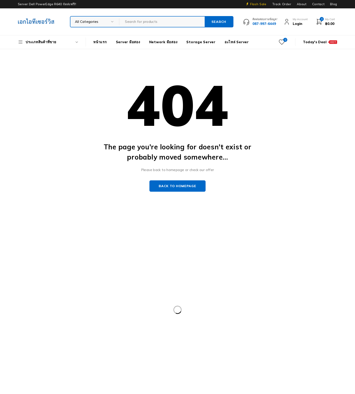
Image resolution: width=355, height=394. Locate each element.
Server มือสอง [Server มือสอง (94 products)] (146, 364)
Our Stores (34, 263)
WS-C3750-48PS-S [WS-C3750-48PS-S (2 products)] (317, 364)
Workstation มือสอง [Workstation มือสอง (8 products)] (276, 364)
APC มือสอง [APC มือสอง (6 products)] (30, 317)
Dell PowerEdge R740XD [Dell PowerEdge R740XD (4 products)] (85, 336)
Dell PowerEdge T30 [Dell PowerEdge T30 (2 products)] (175, 336)
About (301, 4)
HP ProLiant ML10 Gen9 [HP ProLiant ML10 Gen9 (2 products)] (40, 355)
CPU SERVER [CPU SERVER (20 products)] (95, 317)
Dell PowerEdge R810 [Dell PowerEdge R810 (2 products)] (131, 336)
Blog (333, 4)
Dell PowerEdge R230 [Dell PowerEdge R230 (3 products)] (296, 317)
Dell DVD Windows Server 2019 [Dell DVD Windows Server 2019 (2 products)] (141, 317)
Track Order (281, 4)
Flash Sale (258, 4)
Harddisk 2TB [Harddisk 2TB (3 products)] (145, 345)
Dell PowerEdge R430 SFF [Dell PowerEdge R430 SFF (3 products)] (86, 327)
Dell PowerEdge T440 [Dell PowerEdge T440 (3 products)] (306, 336)
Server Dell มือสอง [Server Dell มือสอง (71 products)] (36, 364)
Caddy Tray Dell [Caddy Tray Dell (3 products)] (62, 317)
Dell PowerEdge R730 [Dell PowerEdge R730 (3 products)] (228, 327)
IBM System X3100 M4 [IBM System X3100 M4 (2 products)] (179, 355)
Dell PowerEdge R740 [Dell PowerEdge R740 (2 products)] (38, 336)
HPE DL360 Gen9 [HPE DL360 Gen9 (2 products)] (256, 345)
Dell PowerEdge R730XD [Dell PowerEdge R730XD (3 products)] (274, 327)
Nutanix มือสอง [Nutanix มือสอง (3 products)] (243, 355)
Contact (318, 4)
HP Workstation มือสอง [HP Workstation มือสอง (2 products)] (87, 355)
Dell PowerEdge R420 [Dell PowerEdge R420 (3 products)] (38, 327)
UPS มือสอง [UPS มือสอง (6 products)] (241, 364)
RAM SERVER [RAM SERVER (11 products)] (300, 355)
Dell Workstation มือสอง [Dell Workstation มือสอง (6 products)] (40, 345)
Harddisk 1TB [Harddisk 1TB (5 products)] (113, 345)
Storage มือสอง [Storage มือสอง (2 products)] (179, 364)
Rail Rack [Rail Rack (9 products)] (273, 355)
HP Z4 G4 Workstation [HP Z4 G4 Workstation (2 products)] (133, 355)
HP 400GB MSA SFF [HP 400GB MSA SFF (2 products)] (217, 345)
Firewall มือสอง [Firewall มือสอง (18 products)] (81, 345)
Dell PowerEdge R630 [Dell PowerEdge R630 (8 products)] (183, 327)
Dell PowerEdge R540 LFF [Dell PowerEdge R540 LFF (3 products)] (136, 327)
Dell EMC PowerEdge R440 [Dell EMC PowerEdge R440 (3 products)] (248, 317)
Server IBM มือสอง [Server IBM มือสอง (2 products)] (111, 364)
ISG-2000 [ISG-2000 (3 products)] (214, 355)
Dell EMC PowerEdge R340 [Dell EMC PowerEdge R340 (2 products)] (196, 317)
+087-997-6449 (34, 276)
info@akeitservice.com (36, 270)
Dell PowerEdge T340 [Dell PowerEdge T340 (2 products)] (262, 336)
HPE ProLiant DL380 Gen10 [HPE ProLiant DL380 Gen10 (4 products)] (300, 345)
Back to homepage (177, 186)
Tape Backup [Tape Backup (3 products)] (211, 364)
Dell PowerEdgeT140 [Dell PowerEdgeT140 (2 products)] (218, 336)
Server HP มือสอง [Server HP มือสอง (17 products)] (73, 364)
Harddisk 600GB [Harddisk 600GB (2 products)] (178, 345)
